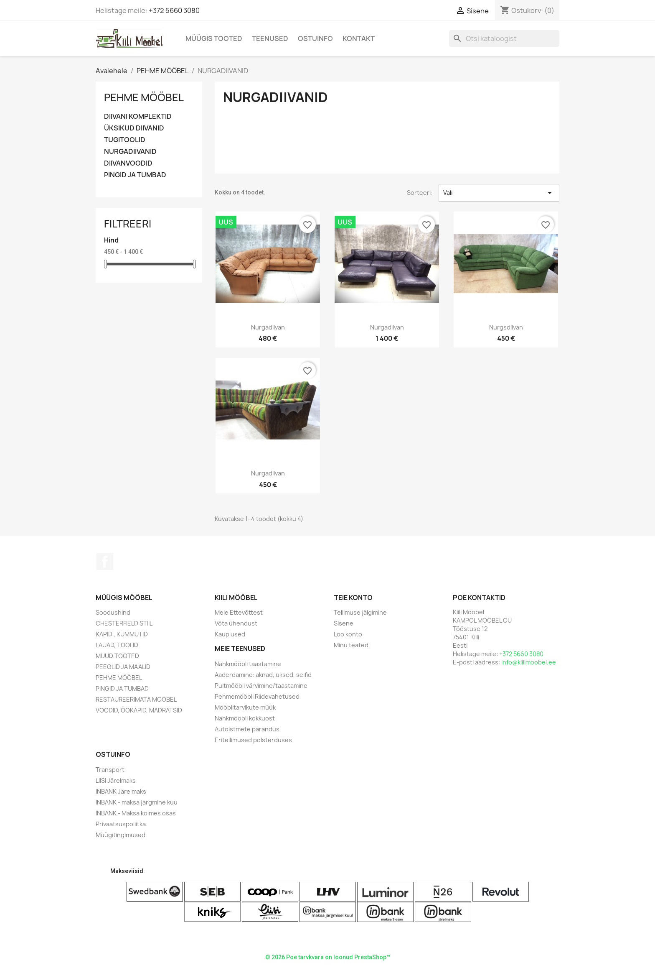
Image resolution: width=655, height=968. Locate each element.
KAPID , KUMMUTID (122, 634)
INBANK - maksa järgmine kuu (137, 802)
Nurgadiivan (268, 327)
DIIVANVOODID (128, 163)
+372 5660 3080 (174, 10)
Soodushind (113, 612)
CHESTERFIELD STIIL (124, 623)
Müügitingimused (120, 835)
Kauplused (230, 634)
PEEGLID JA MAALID (123, 667)
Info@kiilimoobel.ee (528, 662)
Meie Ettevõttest (239, 612)
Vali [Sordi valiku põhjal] (499, 193)
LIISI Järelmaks (116, 780)
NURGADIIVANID (130, 151)
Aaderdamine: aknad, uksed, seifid (263, 675)
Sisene (343, 623)
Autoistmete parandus (247, 729)
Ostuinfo (315, 38)
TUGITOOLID (124, 139)
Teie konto (353, 597)
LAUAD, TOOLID (117, 645)
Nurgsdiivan (506, 327)
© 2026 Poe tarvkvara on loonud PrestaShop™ (327, 957)
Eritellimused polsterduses (253, 740)
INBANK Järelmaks (121, 791)
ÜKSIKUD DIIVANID (134, 128)
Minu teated (351, 645)
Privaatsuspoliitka (121, 824)
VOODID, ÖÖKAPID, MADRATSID (139, 710)
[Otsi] (504, 38)
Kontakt (359, 38)
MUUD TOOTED (117, 656)
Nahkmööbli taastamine (248, 664)
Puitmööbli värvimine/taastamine (261, 686)
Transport (110, 770)
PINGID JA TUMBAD (135, 175)
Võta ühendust (236, 623)
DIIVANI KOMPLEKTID (138, 116)
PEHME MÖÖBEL (144, 97)
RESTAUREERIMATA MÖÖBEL (136, 699)
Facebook (104, 561)
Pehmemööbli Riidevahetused (257, 696)
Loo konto (348, 634)
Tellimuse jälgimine (360, 612)
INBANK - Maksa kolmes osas (136, 813)
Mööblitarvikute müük (245, 707)
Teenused (270, 38)
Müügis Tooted (213, 38)
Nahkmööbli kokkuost (245, 718)
